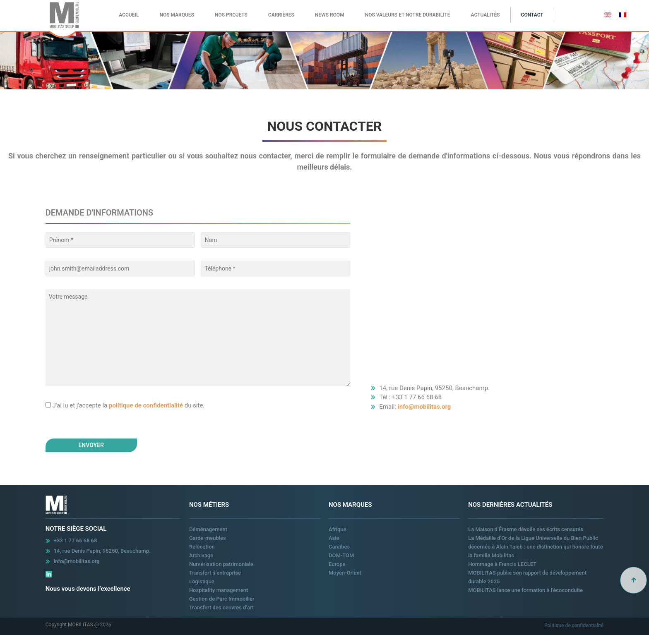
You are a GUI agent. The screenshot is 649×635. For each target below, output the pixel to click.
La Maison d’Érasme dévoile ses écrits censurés (525, 529)
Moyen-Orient (345, 573)
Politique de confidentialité (573, 625)
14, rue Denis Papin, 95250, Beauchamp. (102, 551)
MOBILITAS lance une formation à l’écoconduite (525, 590)
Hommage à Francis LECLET (502, 564)
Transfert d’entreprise (215, 573)
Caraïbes (339, 547)
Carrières (281, 15)
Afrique (337, 529)
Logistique (201, 581)
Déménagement (208, 529)
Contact (532, 15)
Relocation (202, 547)
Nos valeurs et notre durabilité (407, 15)
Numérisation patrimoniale (221, 564)
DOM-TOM (341, 555)
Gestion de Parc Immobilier (222, 599)
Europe (337, 564)
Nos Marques (176, 15)
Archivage (201, 555)
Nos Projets (231, 15)
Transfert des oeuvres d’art (221, 607)
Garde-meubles (207, 538)
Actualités (485, 15)
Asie (334, 538)
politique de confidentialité (146, 405)
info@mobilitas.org (424, 406)
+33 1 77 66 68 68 (75, 540)
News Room (329, 15)
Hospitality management (218, 590)
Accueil (129, 15)
